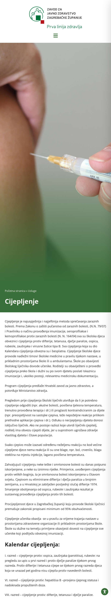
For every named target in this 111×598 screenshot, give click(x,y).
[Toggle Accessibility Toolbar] (105, 592)
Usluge (32, 291)
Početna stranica (15, 291)
